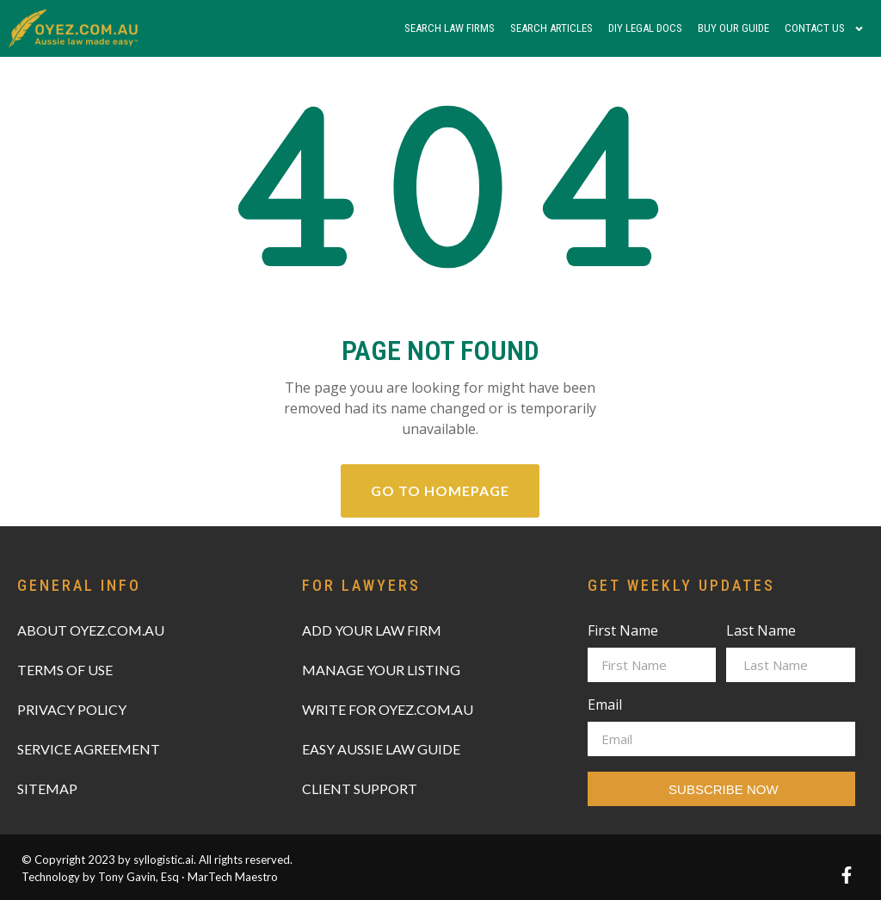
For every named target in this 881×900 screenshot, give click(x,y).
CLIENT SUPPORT (359, 788)
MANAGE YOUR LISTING (381, 669)
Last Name (761, 632)
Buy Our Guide (733, 28)
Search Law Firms (449, 28)
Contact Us (825, 29)
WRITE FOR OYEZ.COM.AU (387, 709)
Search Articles (551, 28)
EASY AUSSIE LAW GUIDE (381, 749)
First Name (623, 632)
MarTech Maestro (233, 877)
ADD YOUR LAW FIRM (371, 630)
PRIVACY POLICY (71, 709)
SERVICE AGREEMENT (88, 749)
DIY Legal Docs (645, 28)
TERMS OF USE (65, 669)
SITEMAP (47, 788)
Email (605, 706)
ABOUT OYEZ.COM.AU (90, 630)
